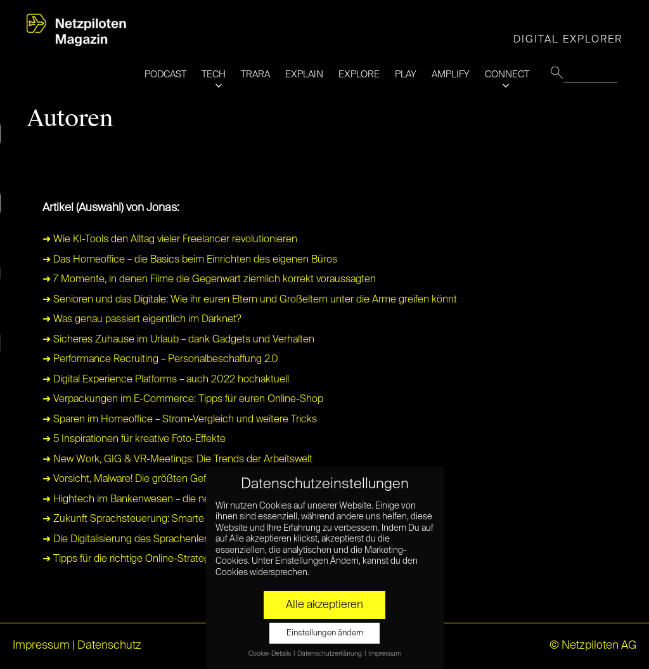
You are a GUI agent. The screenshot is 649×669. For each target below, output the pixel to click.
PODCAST (165, 74)
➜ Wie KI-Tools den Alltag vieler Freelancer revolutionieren (169, 240)
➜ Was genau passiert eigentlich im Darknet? (141, 320)
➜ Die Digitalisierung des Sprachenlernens (135, 540)
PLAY (405, 74)
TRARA (255, 74)
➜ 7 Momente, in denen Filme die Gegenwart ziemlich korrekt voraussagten (209, 280)
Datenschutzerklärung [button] (330, 654)
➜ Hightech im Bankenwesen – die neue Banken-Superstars (175, 500)
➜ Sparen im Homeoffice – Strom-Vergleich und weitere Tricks (179, 420)
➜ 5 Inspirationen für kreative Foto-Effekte (134, 439)
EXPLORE (359, 74)
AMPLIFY (451, 74)
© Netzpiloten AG (592, 645)
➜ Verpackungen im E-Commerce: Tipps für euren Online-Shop (182, 399)
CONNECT (507, 74)
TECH (214, 74)
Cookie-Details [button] (270, 654)
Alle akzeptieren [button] (324, 605)
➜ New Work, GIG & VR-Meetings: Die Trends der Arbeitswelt (177, 460)
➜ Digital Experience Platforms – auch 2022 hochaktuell (165, 380)
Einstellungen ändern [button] (324, 633)
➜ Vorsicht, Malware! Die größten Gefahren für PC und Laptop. (179, 479)
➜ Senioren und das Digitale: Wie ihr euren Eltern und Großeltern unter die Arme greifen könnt (249, 300)
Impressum (41, 645)
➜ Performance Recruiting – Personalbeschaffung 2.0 (160, 359)
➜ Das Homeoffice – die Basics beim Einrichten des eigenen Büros (189, 260)
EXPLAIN (304, 74)
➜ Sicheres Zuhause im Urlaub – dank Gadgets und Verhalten (178, 340)
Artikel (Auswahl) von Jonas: (110, 208)
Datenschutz (109, 645)
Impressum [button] (384, 654)
